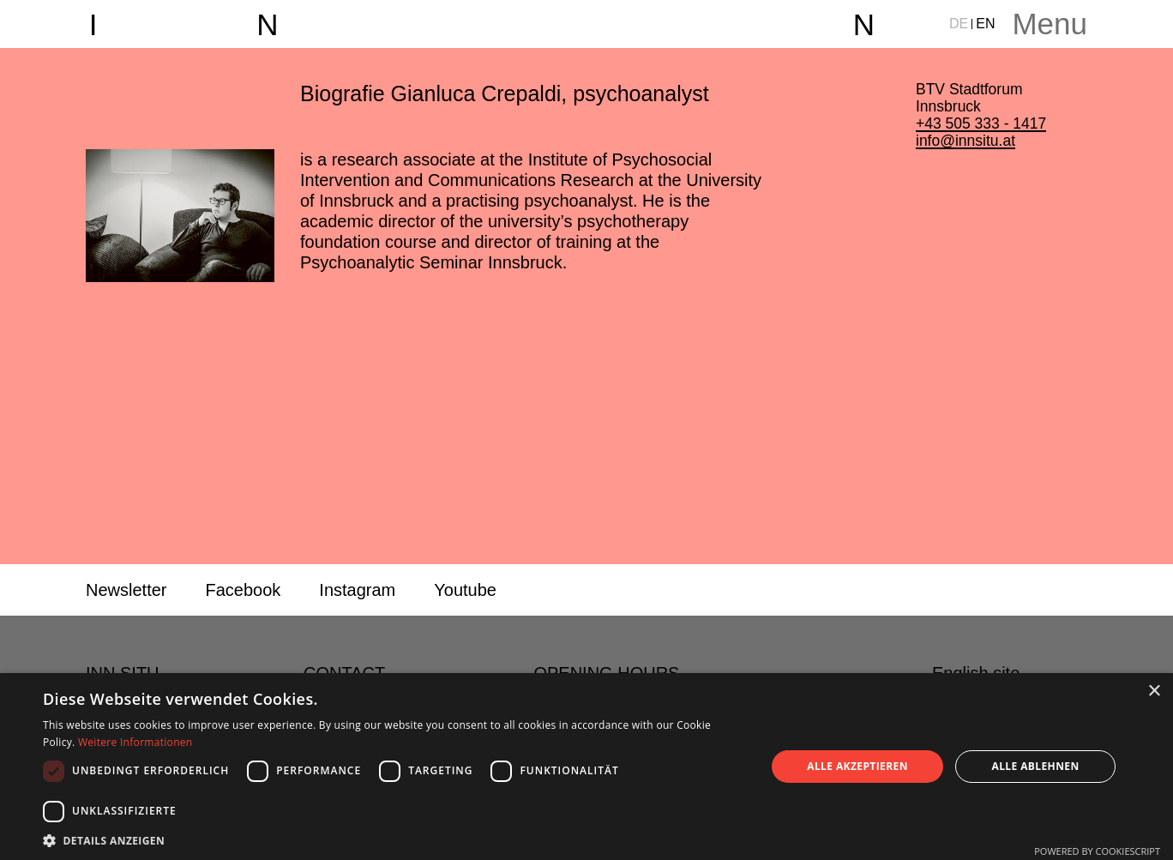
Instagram (357, 589)
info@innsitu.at (965, 140)
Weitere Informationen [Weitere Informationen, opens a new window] (135, 742)
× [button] (1153, 691)
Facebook (242, 589)
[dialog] (586, 766)
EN (985, 23)
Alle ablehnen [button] (1036, 766)
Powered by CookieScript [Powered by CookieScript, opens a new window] (1097, 851)
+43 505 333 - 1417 (981, 123)
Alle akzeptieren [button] (857, 766)
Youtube (465, 589)
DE (958, 23)
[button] (393, 839)
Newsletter (126, 589)
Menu (1049, 23)
